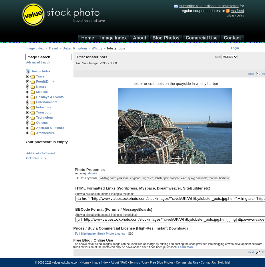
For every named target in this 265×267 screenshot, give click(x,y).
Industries (43, 107)
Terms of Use (138, 262)
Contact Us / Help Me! (215, 262)
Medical (42, 91)
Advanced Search (38, 62)
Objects (42, 122)
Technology (45, 117)
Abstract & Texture (50, 127)
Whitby (97, 48)
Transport (43, 112)
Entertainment (46, 102)
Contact (232, 37)
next (251, 73)
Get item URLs (36, 158)
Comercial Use (202, 37)
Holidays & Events (50, 97)
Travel (53, 48)
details (92, 173)
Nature (41, 86)
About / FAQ (119, 262)
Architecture (45, 133)
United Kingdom (75, 48)
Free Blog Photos (162, 262)
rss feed (237, 11)
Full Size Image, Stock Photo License (100, 233)
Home (87, 37)
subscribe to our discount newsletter (208, 6)
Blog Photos (166, 37)
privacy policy (235, 15)
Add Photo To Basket (40, 153)
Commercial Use (187, 262)
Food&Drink (45, 81)
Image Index (113, 37)
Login (235, 48)
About (139, 37)
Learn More (186, 247)
